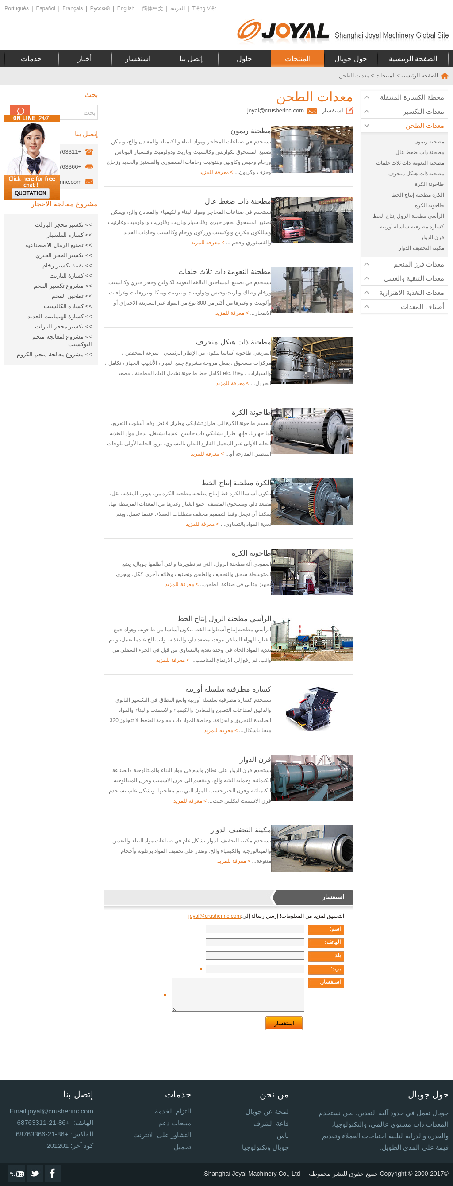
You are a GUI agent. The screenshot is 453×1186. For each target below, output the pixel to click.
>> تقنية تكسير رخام (67, 265)
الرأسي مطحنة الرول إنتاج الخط (408, 216)
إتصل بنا (191, 58)
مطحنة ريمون (429, 142)
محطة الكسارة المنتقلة (412, 97)
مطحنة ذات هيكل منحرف (416, 173)
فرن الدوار (432, 237)
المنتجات (298, 58)
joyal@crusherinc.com (275, 110)
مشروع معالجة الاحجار (64, 204)
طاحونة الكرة (429, 184)
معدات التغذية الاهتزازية (411, 292)
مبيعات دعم (174, 1123)
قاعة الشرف (270, 1123)
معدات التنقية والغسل (414, 278)
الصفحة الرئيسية (413, 58)
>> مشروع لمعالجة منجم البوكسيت (62, 340)
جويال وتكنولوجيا (265, 1147)
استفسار (137, 58)
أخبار (84, 58)
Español (45, 8)
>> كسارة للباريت (71, 275)
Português (16, 8)
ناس (283, 1135)
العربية (177, 8)
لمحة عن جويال (267, 1111)
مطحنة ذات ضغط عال (419, 152)
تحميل (182, 1147)
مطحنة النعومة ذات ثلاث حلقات (410, 163)
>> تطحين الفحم (72, 296)
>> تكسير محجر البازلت (63, 224)
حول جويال (350, 58)
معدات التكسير (423, 111)
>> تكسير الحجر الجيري (63, 255)
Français (72, 8)
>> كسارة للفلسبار (69, 235)
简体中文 (152, 8)
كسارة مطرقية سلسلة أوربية (412, 227)
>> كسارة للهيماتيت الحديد (59, 316)
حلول (244, 58)
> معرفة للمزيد (216, 172)
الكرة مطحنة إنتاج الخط (418, 195)
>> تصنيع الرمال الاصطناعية (58, 245)
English (125, 8)
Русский (100, 8)
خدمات (31, 58)
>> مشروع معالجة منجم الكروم (54, 354)
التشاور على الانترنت (162, 1135)
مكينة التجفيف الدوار (421, 248)
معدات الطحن (425, 125)
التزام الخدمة (173, 1111)
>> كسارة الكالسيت (68, 306)
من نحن (274, 1094)
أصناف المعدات (422, 306)
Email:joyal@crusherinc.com (51, 1111)
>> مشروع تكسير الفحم (63, 285)
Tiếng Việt (204, 8)
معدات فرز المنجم (419, 264)
